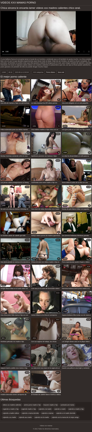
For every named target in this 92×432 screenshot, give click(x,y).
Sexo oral (61, 72)
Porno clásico (50, 72)
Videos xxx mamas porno (18, 2)
